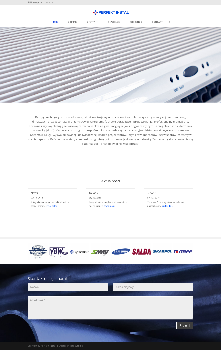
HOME (55, 22)
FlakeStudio (76, 345)
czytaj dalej (51, 205)
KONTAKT (157, 22)
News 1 (152, 193)
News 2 (94, 193)
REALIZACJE (114, 22)
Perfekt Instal (48, 345)
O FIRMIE (72, 22)
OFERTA (91, 22)
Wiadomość (110, 307)
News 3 (35, 193)
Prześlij (185, 325)
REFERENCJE (136, 22)
